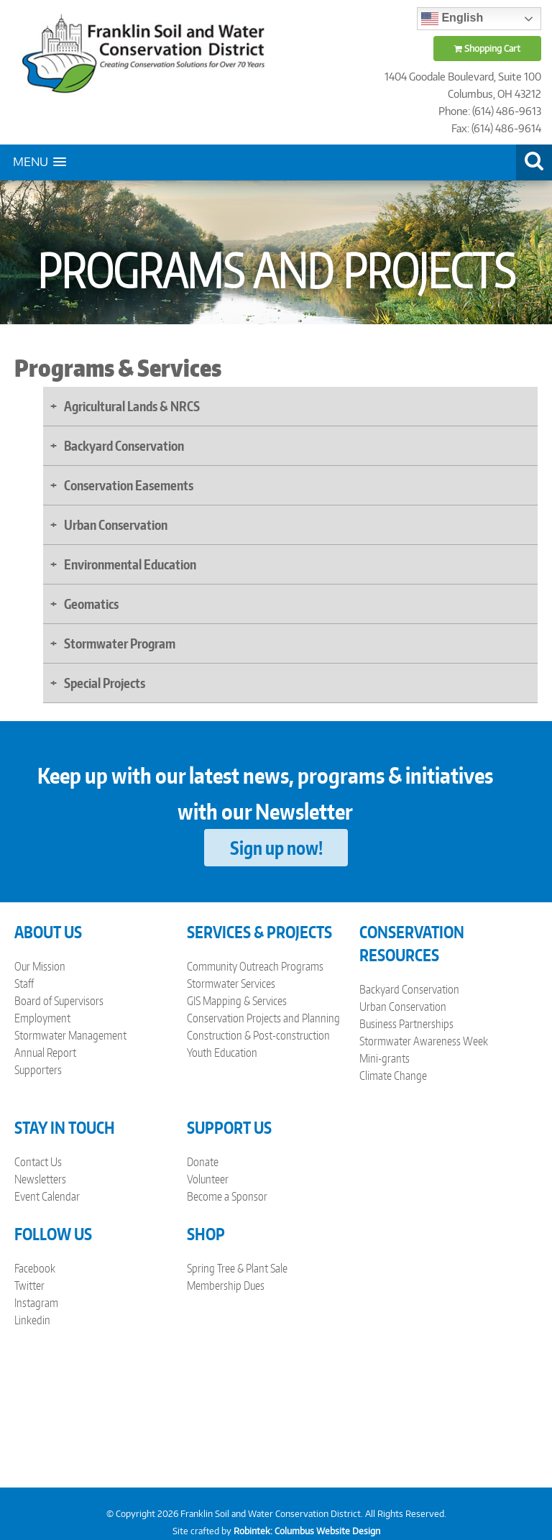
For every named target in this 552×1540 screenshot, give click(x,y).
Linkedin (32, 1320)
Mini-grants (384, 1058)
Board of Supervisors (59, 1001)
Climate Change (393, 1075)
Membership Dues (225, 1285)
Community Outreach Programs (255, 966)
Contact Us (38, 1162)
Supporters (38, 1070)
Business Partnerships (406, 1024)
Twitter (29, 1285)
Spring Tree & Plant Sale (237, 1268)
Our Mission (39, 966)
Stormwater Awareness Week (423, 1041)
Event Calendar (47, 1196)
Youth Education (222, 1052)
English (452, 18)
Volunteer (208, 1179)
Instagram (36, 1303)
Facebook (34, 1268)
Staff (24, 983)
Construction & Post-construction (258, 1035)
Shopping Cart (487, 48)
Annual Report (45, 1052)
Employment (42, 1018)
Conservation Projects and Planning (263, 1018)
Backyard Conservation (409, 989)
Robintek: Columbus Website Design (307, 1531)
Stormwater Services (231, 983)
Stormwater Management (70, 1035)
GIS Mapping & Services (237, 1001)
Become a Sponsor (227, 1196)
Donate (202, 1162)
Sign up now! (276, 847)
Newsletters (40, 1179)
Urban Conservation (402, 1006)
